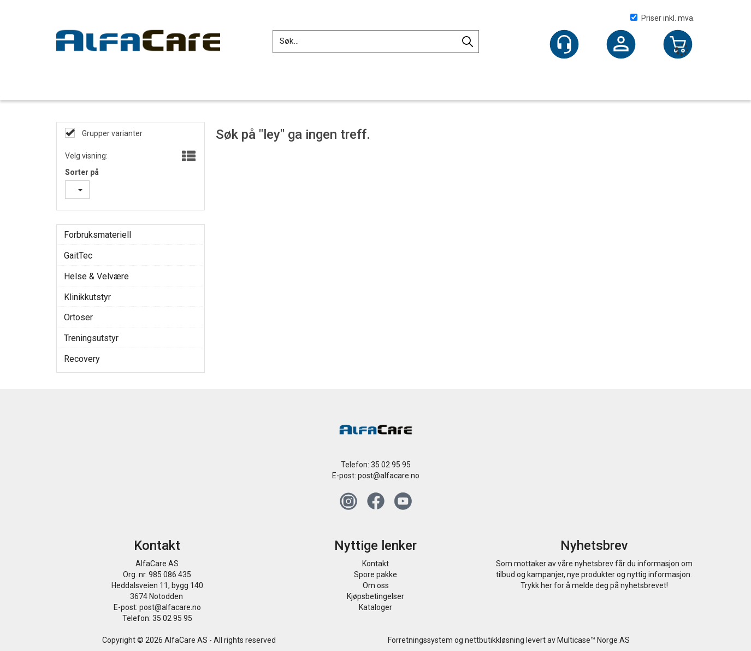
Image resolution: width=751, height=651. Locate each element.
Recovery (82, 359)
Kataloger (375, 607)
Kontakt (375, 563)
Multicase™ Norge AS (593, 640)
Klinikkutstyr (87, 297)
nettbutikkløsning (494, 640)
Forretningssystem (420, 640)
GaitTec (78, 255)
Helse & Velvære (96, 276)
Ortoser (78, 317)
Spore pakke (375, 574)
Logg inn (621, 45)
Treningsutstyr (91, 338)
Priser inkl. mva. (662, 18)
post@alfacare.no (388, 475)
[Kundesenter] (564, 44)
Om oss (376, 585)
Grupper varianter (111, 133)
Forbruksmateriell (97, 235)
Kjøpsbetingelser (375, 596)
